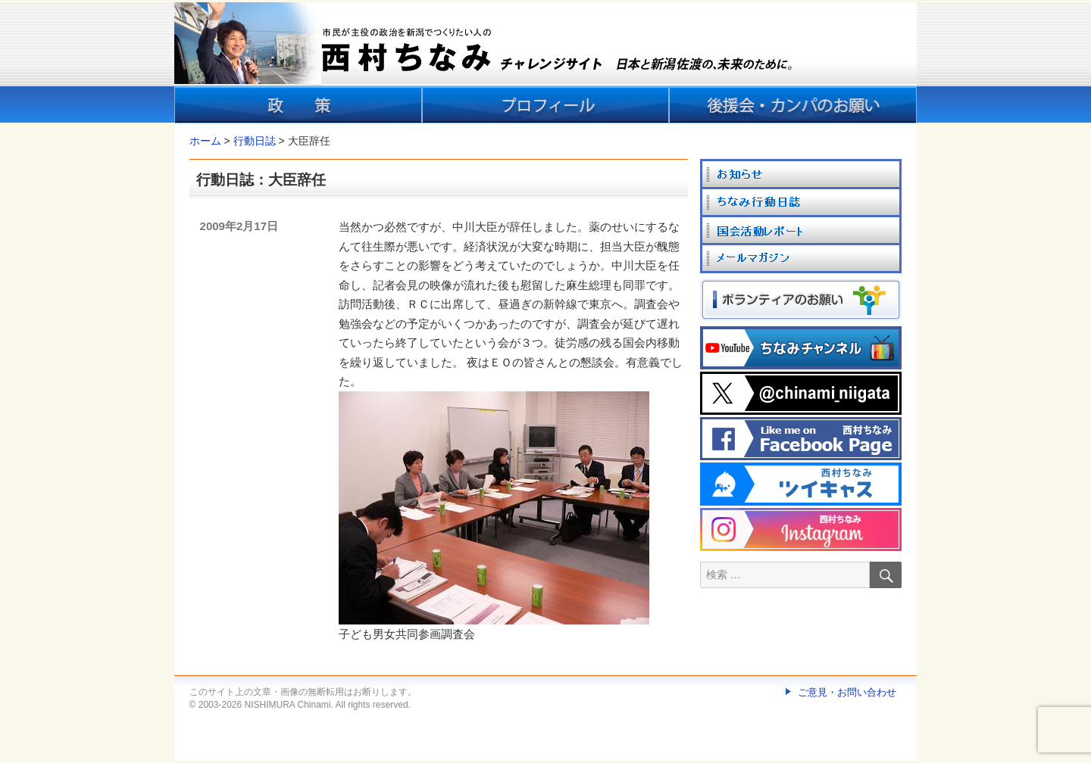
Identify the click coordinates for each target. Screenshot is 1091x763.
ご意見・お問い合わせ (847, 692)
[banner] (545, 62)
